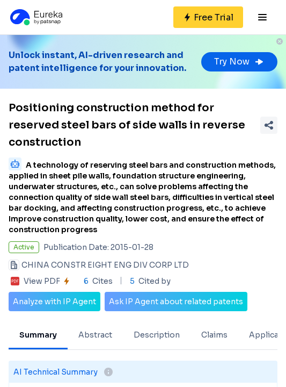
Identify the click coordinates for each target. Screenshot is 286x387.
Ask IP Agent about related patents (176, 301)
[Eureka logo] (35, 17)
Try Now (239, 61)
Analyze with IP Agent (54, 301)
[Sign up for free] (208, 17)
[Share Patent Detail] (268, 125)
